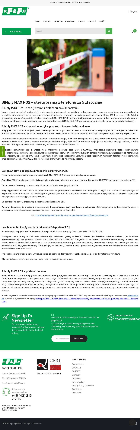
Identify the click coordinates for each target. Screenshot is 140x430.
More (101, 21)
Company (76, 375)
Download (76, 368)
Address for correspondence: (16, 405)
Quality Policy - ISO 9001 (83, 385)
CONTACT (76, 371)
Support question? (124, 315)
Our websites (78, 364)
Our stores (76, 393)
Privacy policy (78, 382)
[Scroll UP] (132, 422)
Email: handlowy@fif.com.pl (14, 383)
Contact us (77, 389)
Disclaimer (76, 378)
